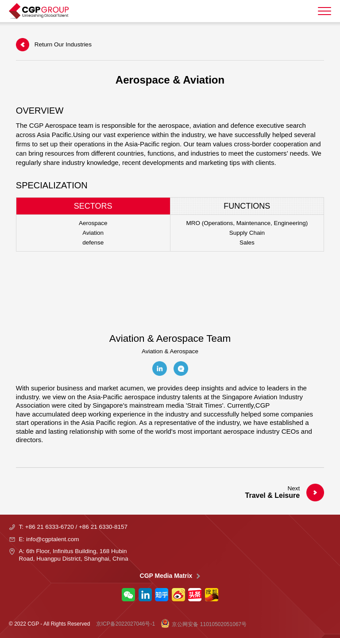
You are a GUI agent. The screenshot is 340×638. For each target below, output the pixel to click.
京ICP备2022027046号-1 (125, 624)
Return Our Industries (54, 44)
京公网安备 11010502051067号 (204, 623)
